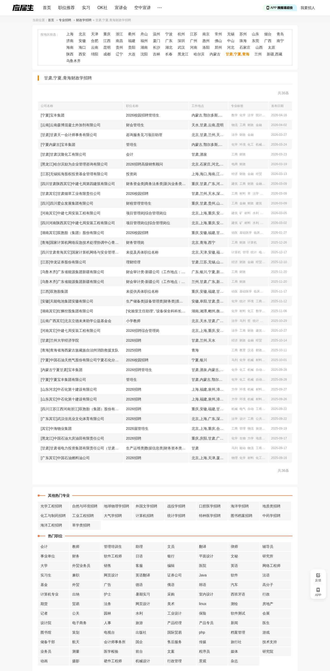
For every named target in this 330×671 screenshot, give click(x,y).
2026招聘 (133, 340)
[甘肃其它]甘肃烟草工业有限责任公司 (71, 193)
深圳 (181, 41)
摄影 (75, 661)
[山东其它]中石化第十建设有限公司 (69, 399)
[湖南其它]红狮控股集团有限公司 (67, 311)
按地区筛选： (49, 34)
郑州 (218, 47)
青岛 (280, 34)
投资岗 (131, 174)
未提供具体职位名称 (142, 291)
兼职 (75, 575)
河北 (230, 47)
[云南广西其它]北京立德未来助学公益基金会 (76, 321)
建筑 (235, 184)
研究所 (267, 556)
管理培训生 (113, 546)
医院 (202, 566)
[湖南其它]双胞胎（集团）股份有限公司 (72, 233)
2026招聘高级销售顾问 (144, 164)
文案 (171, 651)
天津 (94, 34)
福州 (144, 41)
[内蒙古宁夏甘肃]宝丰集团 (61, 370)
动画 (44, 661)
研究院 (267, 651)
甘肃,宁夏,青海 (237, 54)
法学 (251, 115)
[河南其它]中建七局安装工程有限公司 (71, 213)
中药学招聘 (271, 516)
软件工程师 (113, 556)
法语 (266, 575)
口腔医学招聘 (210, 506)
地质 (259, 438)
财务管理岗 (135, 242)
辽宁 (119, 54)
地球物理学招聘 (116, 506)
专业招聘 (65, 20)
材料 (243, 193)
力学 (235, 389)
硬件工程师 (113, 661)
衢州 (131, 34)
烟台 (267, 34)
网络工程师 (271, 566)
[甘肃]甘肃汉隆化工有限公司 (63, 154)
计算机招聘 (145, 516)
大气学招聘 (113, 516)
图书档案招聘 (241, 516)
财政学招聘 (84, 20)
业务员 (45, 651)
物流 (235, 125)
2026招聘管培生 (139, 370)
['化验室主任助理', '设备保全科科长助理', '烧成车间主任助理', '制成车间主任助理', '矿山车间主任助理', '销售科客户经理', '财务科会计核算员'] (157, 311)
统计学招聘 (176, 516)
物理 (267, 311)
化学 (243, 115)
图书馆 (45, 632)
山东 (255, 34)
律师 (234, 546)
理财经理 (133, 262)
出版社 (141, 632)
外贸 (75, 585)
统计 (259, 115)
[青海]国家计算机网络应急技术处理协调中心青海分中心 (82, 242)
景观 (202, 661)
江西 (107, 41)
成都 (107, 54)
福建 (131, 41)
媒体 (234, 651)
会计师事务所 (115, 642)
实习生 (45, 575)
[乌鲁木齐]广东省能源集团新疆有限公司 (72, 272)
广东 (168, 41)
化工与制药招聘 (53, 516)
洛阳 (206, 47)
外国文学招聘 (146, 506)
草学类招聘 (81, 525)
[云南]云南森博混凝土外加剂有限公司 (71, 125)
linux (203, 604)
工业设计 (174, 613)
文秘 (234, 556)
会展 (266, 613)
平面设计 (206, 556)
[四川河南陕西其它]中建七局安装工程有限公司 (78, 223)
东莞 (255, 41)
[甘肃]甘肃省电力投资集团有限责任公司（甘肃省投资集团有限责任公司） (82, 448)
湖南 (144, 47)
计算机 (252, 242)
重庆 (107, 34)
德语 (139, 585)
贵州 (119, 47)
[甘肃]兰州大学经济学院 (60, 340)
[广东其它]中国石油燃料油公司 (65, 458)
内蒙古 (215, 54)
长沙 (156, 47)
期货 (44, 604)
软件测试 (238, 613)
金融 (259, 125)
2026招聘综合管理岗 (142, 331)
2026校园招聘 (137, 193)
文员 (171, 546)
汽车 (234, 585)
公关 (75, 613)
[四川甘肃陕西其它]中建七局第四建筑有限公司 (78, 184)
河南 (193, 47)
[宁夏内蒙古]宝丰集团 (58, 144)
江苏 (193, 34)
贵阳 (131, 47)
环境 (243, 144)
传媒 (202, 642)
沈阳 (144, 54)
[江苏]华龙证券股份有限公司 (63, 262)
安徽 (82, 41)
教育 (243, 350)
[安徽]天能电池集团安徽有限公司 (67, 301)
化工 (251, 144)
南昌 (119, 41)
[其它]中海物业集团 (56, 428)
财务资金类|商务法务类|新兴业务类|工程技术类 (157, 184)
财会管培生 (135, 125)
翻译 (202, 546)
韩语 (202, 585)
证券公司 (174, 575)
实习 (86, 7)
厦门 (156, 41)
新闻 (267, 419)
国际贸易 (174, 632)
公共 (259, 419)
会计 (129, 154)
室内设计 (206, 594)
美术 (171, 604)
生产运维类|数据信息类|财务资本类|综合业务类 (157, 448)
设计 (267, 144)
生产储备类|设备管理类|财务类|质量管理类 (157, 301)
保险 (202, 613)
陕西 (69, 54)
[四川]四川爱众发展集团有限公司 (67, 203)
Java (203, 575)
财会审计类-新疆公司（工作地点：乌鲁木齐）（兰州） (157, 282)
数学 (235, 115)
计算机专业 (49, 594)
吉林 (156, 54)
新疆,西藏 (274, 54)
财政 (251, 125)
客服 (139, 566)
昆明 (107, 47)
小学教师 (133, 321)
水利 (256, 213)
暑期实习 (143, 594)
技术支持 (269, 642)
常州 (218, 34)
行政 (266, 594)
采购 (171, 594)
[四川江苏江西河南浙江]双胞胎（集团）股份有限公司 (82, 409)
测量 (75, 651)
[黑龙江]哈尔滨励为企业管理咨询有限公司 (74, 164)
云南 (94, 47)
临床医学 (260, 232)
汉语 (251, 350)
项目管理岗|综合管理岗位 (146, 213)
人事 (107, 623)
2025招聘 (133, 350)
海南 (69, 47)
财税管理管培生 (138, 203)
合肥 (94, 41)
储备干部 (47, 642)
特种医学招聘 (210, 516)
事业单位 (47, 556)
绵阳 (94, 54)
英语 (234, 566)
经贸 (259, 174)
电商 (235, 164)
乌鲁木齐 (73, 61)
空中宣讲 (142, 7)
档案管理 (238, 632)
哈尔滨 (199, 54)
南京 (206, 34)
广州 (193, 41)
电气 (267, 370)
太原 (271, 47)
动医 (235, 232)
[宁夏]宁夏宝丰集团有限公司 (63, 380)
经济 (235, 174)
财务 (75, 556)
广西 (267, 41)
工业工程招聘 (83, 516)
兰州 (258, 54)
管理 (267, 184)
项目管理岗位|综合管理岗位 (148, 223)
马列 (243, 321)
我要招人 (308, 8)
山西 (259, 47)
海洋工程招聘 (51, 525)
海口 (82, 47)
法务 (107, 604)
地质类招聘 (271, 506)
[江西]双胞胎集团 (54, 291)
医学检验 (111, 651)
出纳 (75, 594)
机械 (259, 144)
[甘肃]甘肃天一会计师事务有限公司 (69, 135)
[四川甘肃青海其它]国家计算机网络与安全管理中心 (81, 252)
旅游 (259, 428)
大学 (44, 566)
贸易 (75, 604)
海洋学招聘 (240, 506)
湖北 (168, 47)
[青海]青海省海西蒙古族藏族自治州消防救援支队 (80, 350)
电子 (262, 252)
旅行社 (236, 642)
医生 (266, 623)
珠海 (243, 41)
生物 (243, 438)
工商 (243, 125)
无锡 (230, 34)
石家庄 (245, 47)
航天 (75, 642)
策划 (75, 632)
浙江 (119, 34)
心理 (267, 115)
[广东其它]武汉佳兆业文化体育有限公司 (72, 419)
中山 (230, 41)
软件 (234, 575)
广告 (107, 585)
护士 (107, 594)
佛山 (218, 41)
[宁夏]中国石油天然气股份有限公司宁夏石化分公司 (81, 360)
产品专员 (206, 623)
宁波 (168, 34)
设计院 (45, 623)
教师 (75, 546)
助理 (139, 546)
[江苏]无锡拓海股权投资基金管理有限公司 (74, 174)
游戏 (266, 632)
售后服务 (174, 642)
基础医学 (246, 232)
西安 (82, 54)
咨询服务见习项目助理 (144, 135)
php (202, 632)
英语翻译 (143, 575)
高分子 (267, 585)
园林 (107, 613)
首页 (47, 7)
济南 (69, 41)
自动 (259, 370)
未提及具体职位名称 (142, 252)
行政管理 (174, 661)
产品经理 (174, 623)
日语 (139, 556)
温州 (156, 34)
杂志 (234, 661)
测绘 (234, 604)
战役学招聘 (176, 506)
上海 (69, 34)
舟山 (144, 34)
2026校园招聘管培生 (142, 115)
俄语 (171, 585)
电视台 (109, 632)
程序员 (204, 651)
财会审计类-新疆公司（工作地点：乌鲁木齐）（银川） (157, 272)
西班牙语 (238, 594)
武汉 (181, 47)
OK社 (102, 7)
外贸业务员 (81, 566)
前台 (139, 651)
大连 (131, 54)
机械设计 (143, 661)
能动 (243, 448)
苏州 (243, 34)
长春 (168, 54)
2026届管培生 (137, 428)
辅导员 (267, 546)
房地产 (267, 604)
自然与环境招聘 (84, 506)
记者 (44, 613)
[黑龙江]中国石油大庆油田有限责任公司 (72, 438)
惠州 (206, 41)
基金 (44, 585)
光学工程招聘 (51, 506)
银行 (171, 556)
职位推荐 (66, 7)
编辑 (171, 566)
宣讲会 (121, 7)
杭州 (181, 34)
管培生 (131, 144)
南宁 (280, 41)
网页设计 (111, 575)
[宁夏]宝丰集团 (52, 115)
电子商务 (79, 623)
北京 (82, 34)
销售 (107, 566)
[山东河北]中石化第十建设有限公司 (69, 389)
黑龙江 (183, 54)
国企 (139, 642)
